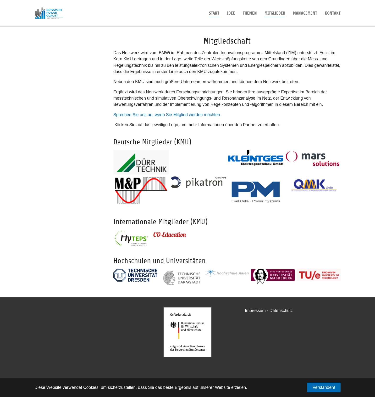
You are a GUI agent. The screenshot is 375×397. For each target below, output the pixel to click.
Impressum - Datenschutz (269, 310)
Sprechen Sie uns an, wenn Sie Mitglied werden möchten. (167, 114)
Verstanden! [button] (324, 387)
